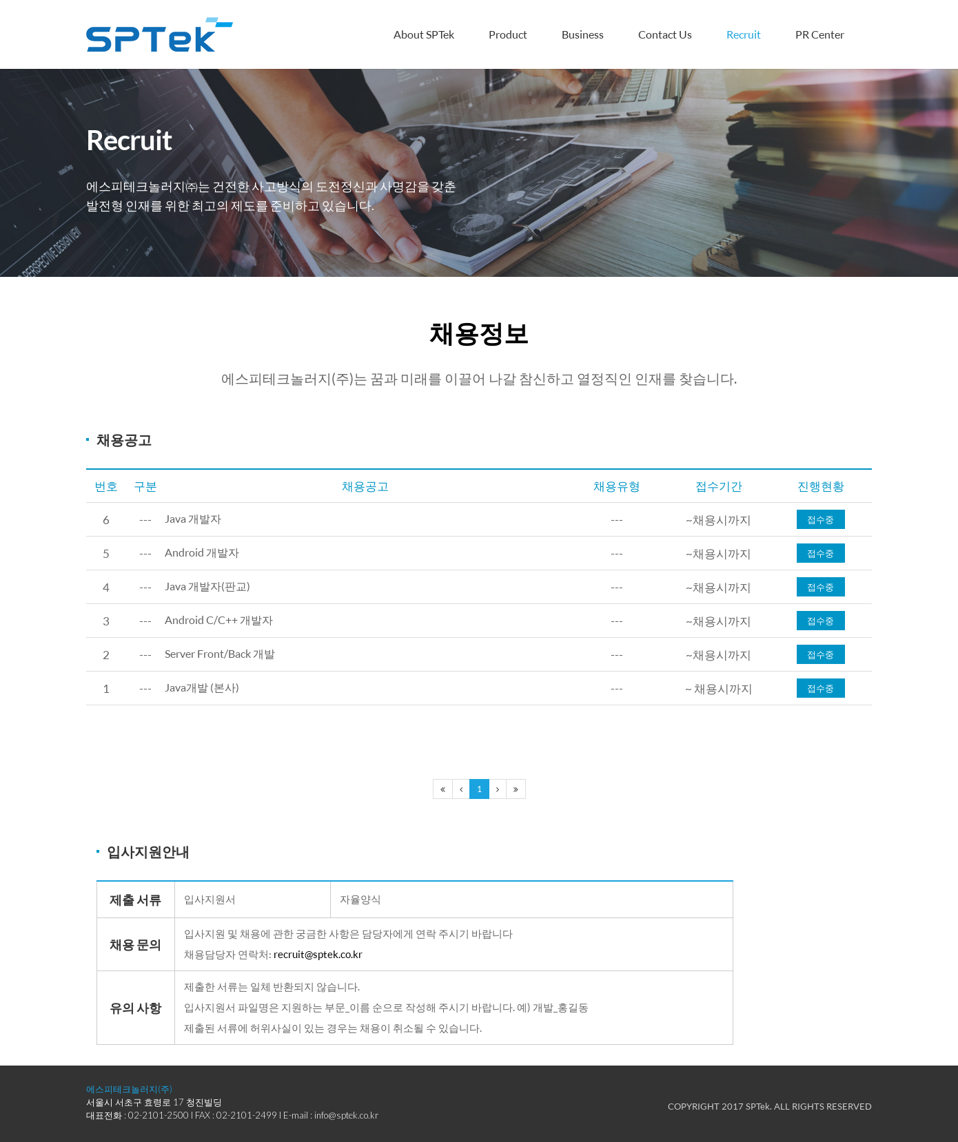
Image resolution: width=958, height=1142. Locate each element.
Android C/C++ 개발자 (223, 621)
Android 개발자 (204, 553)
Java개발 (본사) (205, 688)
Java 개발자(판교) (210, 587)
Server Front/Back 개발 (225, 655)
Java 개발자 (195, 520)
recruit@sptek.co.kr (318, 954)
